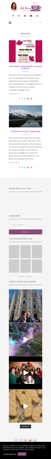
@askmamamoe (25, 276)
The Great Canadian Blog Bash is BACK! (25, 67)
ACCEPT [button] (22, 454)
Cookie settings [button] (9, 454)
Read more (14, 94)
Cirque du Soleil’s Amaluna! (25, 131)
